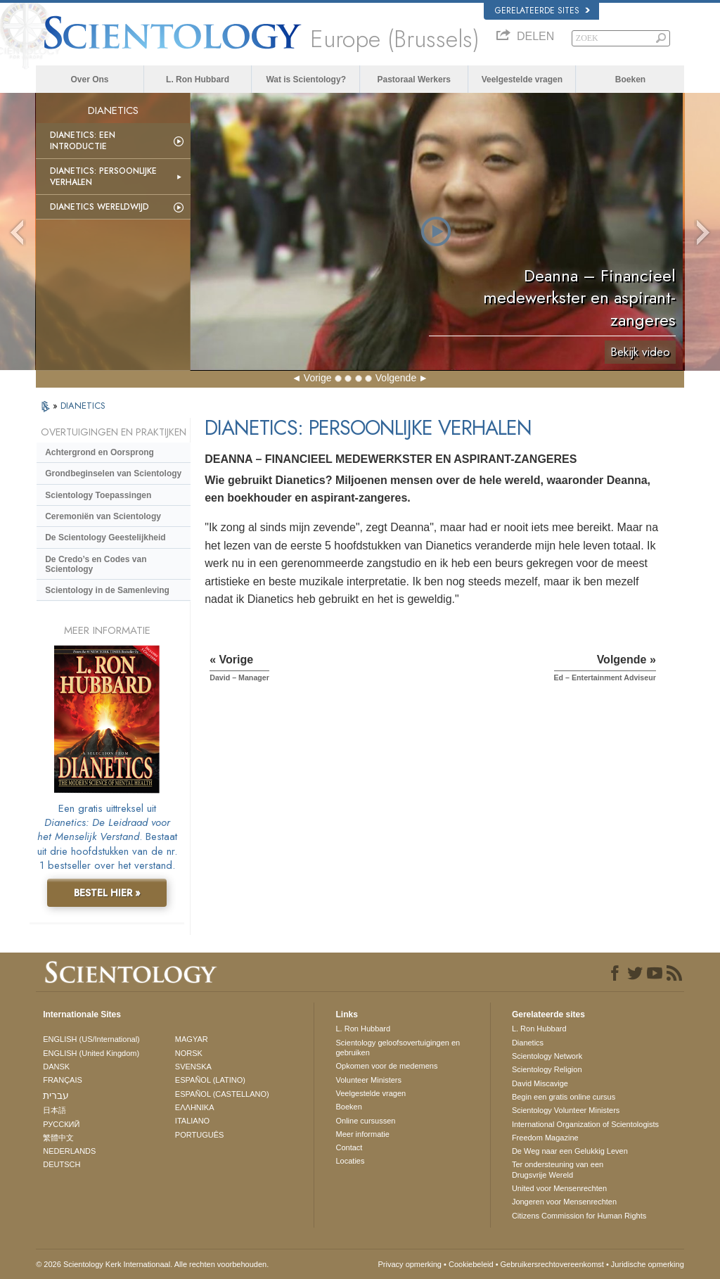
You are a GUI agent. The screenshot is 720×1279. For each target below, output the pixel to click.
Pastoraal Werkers (414, 79)
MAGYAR (191, 1039)
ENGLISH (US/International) (91, 1039)
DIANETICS (82, 405)
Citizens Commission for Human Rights (579, 1215)
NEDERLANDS (69, 1151)
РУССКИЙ (61, 1124)
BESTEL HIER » (107, 893)
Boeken (630, 79)
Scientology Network (547, 1056)
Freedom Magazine (545, 1137)
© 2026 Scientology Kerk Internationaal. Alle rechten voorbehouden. (152, 1264)
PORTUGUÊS (199, 1135)
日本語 (54, 1110)
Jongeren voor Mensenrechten (564, 1201)
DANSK (56, 1066)
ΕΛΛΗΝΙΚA (194, 1107)
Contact (348, 1147)
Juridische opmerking (647, 1264)
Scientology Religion (547, 1069)
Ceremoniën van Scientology (103, 516)
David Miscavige (540, 1083)
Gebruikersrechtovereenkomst (552, 1264)
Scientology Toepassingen (98, 495)
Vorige (318, 377)
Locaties (349, 1161)
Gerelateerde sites (542, 10)
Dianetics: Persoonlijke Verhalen (103, 177)
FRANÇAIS (62, 1080)
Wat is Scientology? (306, 79)
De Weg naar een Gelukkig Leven (570, 1151)
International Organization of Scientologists (585, 1124)
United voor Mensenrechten (559, 1188)
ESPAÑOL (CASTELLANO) (222, 1094)
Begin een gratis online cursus (563, 1097)
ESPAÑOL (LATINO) (210, 1080)
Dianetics (528, 1042)
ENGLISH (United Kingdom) (91, 1053)
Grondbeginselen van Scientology (113, 473)
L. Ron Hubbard (197, 79)
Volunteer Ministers (368, 1080)
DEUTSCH (61, 1164)
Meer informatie (362, 1134)
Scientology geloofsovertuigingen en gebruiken (397, 1047)
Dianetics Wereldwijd (99, 207)
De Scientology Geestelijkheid (105, 537)
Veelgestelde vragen (522, 79)
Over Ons (89, 79)
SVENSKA (193, 1066)
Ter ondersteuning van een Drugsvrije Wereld (557, 1169)
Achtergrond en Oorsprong (99, 452)
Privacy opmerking (410, 1264)
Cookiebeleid (471, 1264)
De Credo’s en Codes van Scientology (95, 564)
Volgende (395, 377)
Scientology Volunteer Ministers (565, 1110)
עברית (56, 1095)
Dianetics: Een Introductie (82, 141)
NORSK (188, 1053)
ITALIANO (192, 1120)
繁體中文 (58, 1137)
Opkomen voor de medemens (386, 1066)
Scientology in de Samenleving (107, 590)
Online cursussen (365, 1120)
